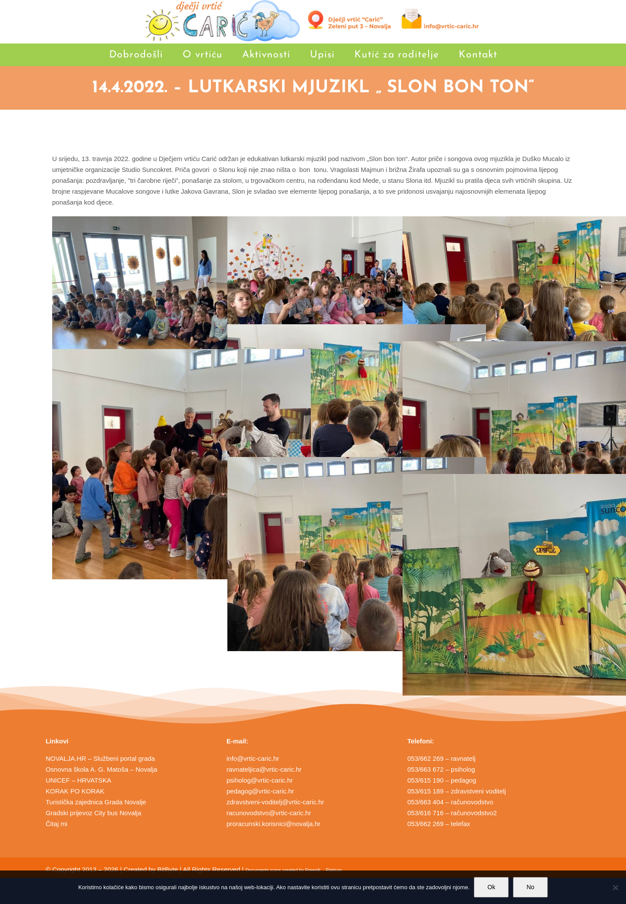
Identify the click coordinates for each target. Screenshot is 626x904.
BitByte (167, 869)
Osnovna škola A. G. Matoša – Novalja (101, 769)
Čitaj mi (56, 823)
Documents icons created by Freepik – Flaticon (294, 870)
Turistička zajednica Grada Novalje (96, 802)
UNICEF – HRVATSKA (78, 780)
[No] (615, 887)
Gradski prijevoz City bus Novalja (93, 813)
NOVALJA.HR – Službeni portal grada (100, 758)
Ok (491, 887)
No (530, 887)
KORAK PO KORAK (75, 791)
